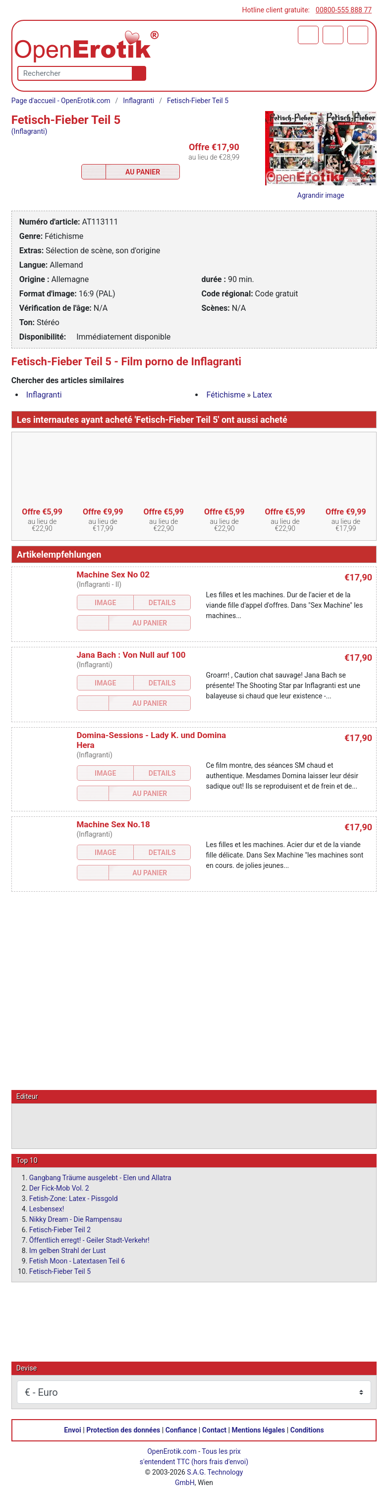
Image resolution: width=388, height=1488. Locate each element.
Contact (214, 1429)
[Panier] (308, 35)
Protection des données (123, 1429)
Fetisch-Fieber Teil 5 (197, 101)
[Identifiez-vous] (333, 35)
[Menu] (357, 35)
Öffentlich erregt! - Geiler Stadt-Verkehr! (89, 1240)
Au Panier (142, 172)
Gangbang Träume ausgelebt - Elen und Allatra (100, 1177)
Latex (262, 395)
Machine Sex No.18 (113, 824)
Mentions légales (258, 1429)
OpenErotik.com (172, 1451)
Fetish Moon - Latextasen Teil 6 (77, 1260)
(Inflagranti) (29, 131)
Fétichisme (225, 395)
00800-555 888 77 (344, 10)
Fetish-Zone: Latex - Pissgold (73, 1198)
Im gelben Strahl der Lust (67, 1250)
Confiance (181, 1429)
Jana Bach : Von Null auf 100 (130, 655)
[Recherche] (137, 73)
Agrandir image (320, 195)
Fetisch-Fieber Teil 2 (60, 1229)
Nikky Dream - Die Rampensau (75, 1219)
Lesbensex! (46, 1208)
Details (162, 603)
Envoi (72, 1429)
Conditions (307, 1429)
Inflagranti (138, 101)
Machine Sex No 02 (113, 574)
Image (105, 603)
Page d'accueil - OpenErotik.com (61, 101)
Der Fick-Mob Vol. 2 (59, 1188)
